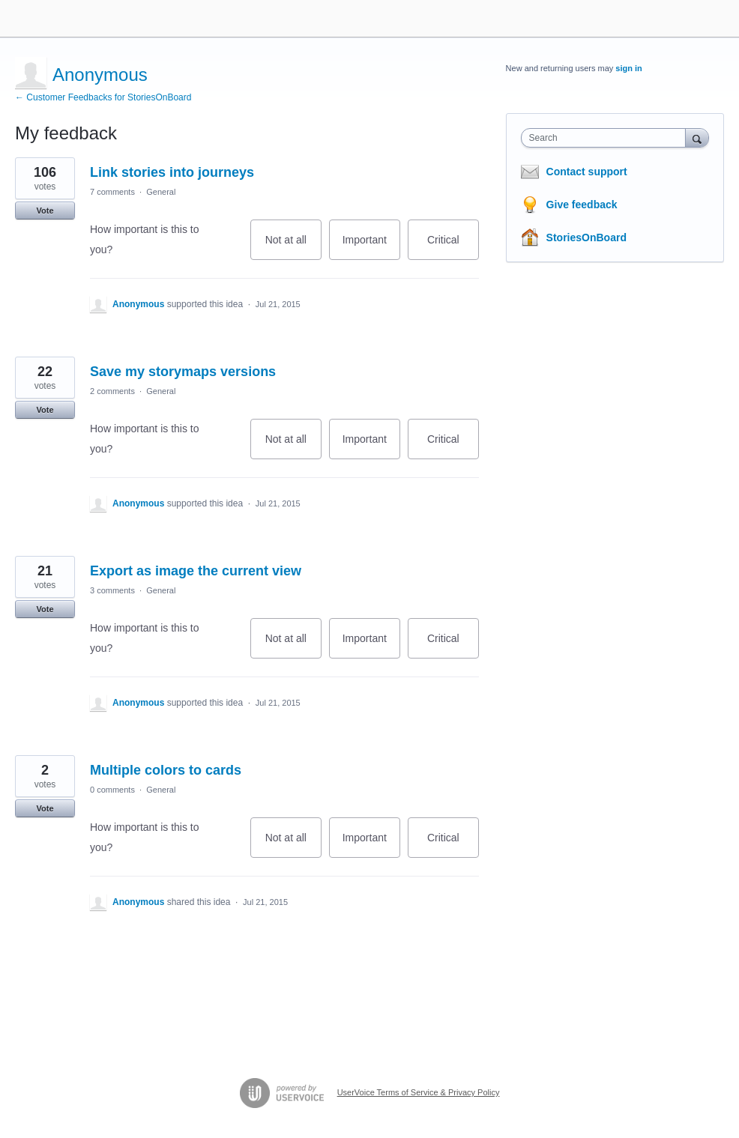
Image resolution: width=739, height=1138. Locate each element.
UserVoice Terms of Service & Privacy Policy (418, 1092)
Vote (44, 210)
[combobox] (606, 138)
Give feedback (582, 205)
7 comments (112, 191)
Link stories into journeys (172, 172)
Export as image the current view (195, 570)
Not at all (293, 247)
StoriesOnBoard (586, 237)
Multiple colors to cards (165, 770)
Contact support (586, 172)
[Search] (697, 137)
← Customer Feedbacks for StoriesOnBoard (103, 97)
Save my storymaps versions (183, 371)
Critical (453, 247)
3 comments (112, 590)
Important (371, 247)
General (160, 191)
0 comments (112, 789)
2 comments (112, 391)
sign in (628, 68)
